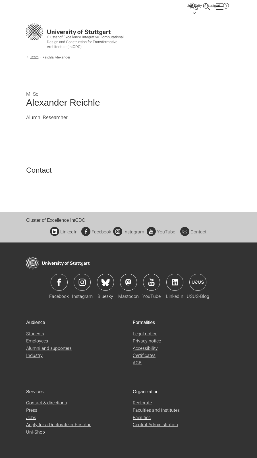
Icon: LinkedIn (174, 282)
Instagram (128, 232)
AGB (137, 362)
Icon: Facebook (59, 282)
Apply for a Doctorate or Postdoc (58, 424)
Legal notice (145, 333)
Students (35, 333)
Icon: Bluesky (105, 282)
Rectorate (142, 402)
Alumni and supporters (49, 348)
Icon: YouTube (151, 282)
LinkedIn (64, 232)
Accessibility (145, 348)
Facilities (142, 417)
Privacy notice (147, 341)
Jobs (31, 417)
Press (31, 410)
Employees (37, 341)
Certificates (144, 355)
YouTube (161, 232)
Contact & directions (46, 402)
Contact (193, 232)
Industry (34, 355)
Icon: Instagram (82, 282)
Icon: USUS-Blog (197, 282)
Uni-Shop (35, 432)
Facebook (96, 232)
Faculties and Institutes (156, 410)
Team (34, 57)
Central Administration (155, 424)
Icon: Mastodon (128, 282)
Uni (203, 5)
